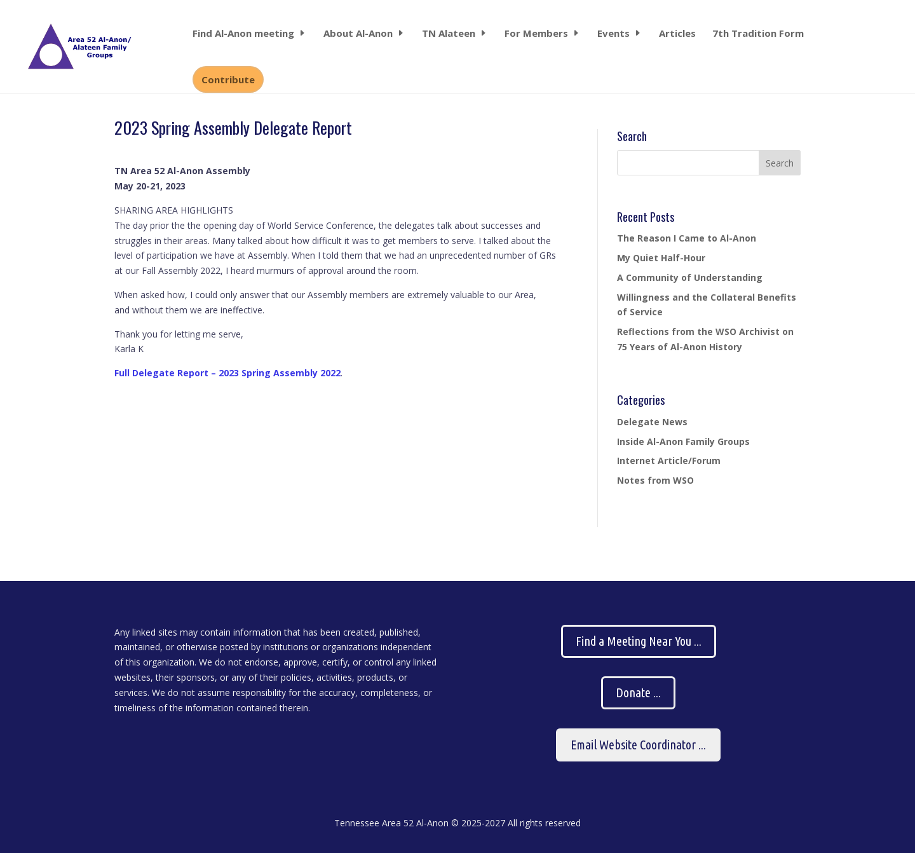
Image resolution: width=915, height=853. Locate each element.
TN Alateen (448, 34)
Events (613, 34)
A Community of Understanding (689, 277)
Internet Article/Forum (669, 460)
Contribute (228, 79)
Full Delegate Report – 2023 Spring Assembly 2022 (227, 373)
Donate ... (638, 692)
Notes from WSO (655, 480)
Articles (677, 34)
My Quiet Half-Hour (661, 258)
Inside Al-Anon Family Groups (683, 441)
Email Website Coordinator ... (638, 744)
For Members (536, 34)
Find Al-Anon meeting (243, 34)
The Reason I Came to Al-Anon (686, 238)
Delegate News (652, 422)
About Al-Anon (358, 34)
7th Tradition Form (758, 34)
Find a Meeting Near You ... (639, 641)
